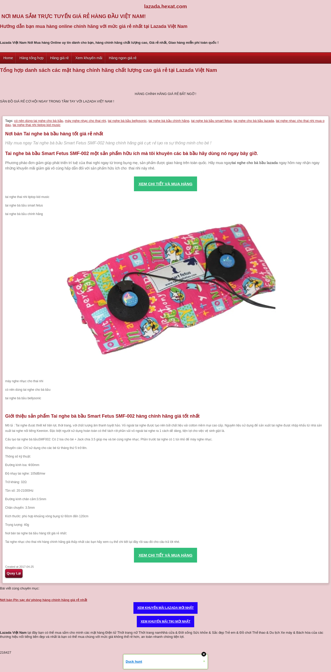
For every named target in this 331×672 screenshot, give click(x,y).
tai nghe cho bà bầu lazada (254, 121)
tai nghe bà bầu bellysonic (127, 121)
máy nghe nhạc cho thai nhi (85, 121)
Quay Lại (14, 573)
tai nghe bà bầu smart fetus (211, 121)
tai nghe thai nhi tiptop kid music (37, 125)
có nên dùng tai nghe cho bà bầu (38, 121)
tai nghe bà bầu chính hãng (168, 121)
